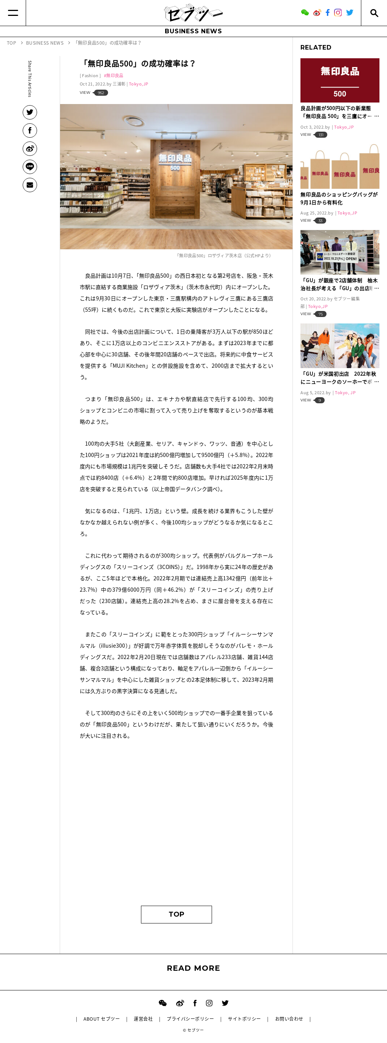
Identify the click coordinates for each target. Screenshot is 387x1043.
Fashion (90, 75)
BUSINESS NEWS (193, 31)
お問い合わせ (289, 1018)
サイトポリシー (244, 1018)
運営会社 (143, 1018)
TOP (176, 914)
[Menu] (13, 13)
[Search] (374, 13)
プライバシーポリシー (190, 1018)
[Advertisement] (177, 826)
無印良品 (114, 75)
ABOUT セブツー (102, 1018)
